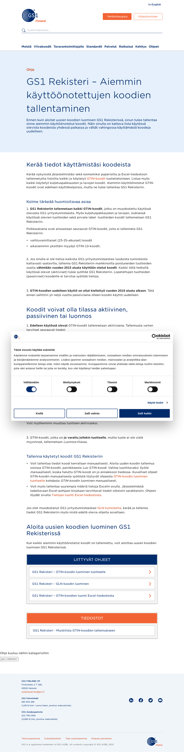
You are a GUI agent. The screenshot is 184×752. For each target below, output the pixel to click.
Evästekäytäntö (52, 738)
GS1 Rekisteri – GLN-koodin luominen (60, 584)
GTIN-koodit (96, 178)
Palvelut (110, 46)
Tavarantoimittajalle (69, 46)
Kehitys (140, 46)
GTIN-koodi (39, 337)
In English (154, 4)
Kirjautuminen (148, 16)
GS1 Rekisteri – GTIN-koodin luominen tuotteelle (68, 572)
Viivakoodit (42, 46)
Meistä (26, 46)
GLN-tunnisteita (109, 508)
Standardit (94, 46)
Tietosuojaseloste (31, 738)
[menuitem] (154, 4)
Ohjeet (154, 46)
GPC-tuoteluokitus (44, 342)
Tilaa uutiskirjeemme (76, 738)
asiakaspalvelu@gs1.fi (33, 692)
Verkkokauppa (117, 16)
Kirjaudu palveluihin (101, 738)
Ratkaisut (126, 46)
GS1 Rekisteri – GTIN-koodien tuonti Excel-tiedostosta (73, 595)
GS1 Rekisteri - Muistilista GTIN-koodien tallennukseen (74, 630)
